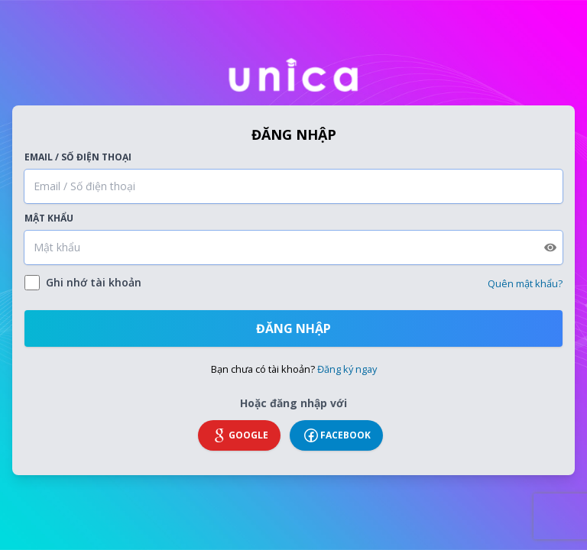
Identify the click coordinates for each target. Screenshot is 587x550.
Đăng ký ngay (347, 369)
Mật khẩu (48, 218)
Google (239, 435)
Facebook (336, 435)
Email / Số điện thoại (77, 157)
